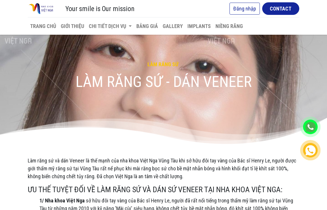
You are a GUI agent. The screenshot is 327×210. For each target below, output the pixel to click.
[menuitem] (43, 26)
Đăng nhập (244, 9)
